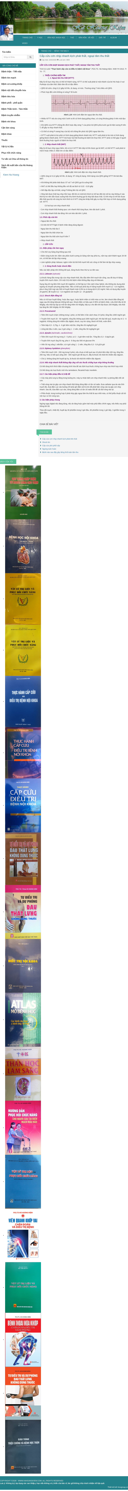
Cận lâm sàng (8, 128)
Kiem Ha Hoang (11, 174)
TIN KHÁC (44, 432)
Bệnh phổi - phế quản (11, 103)
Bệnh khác (6, 134)
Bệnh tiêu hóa (8, 96)
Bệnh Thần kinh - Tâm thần (14, 109)
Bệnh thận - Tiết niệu (11, 71)
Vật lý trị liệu (7, 146)
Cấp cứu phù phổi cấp (51, 446)
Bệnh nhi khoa (8, 121)
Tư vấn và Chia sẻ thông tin (14, 159)
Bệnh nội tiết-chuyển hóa (13, 90)
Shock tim (46, 442)
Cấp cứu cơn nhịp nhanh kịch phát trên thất (59, 439)
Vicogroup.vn (123, 1487)
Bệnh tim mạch (8, 78)
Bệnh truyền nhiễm (10, 115)
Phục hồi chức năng (11, 153)
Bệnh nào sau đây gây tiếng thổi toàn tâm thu (60, 452)
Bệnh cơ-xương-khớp (11, 84)
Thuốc (4, 140)
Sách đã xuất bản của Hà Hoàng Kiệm (17, 166)
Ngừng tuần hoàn (49, 449)
